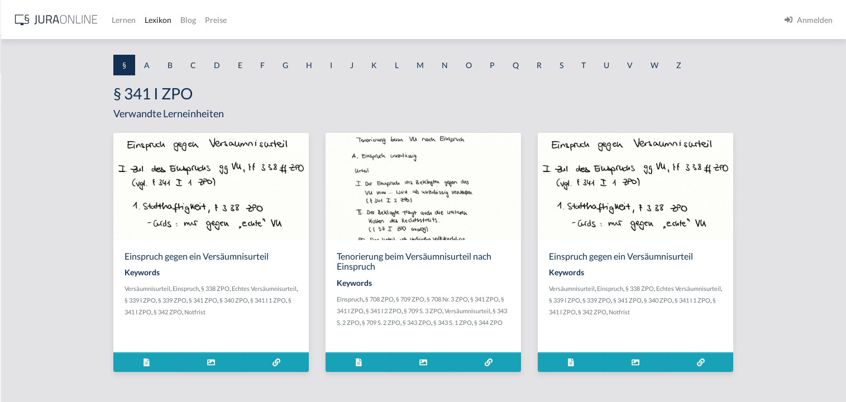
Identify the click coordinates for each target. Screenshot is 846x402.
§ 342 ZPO (257, 311)
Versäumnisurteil (237, 288)
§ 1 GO (20, 169)
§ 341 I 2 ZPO (473, 310)
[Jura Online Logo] (234, 20)
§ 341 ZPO (292, 300)
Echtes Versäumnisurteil (353, 288)
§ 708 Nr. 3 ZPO (536, 299)
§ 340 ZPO (323, 300)
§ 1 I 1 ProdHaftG (39, 244)
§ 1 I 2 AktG (29, 269)
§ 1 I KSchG (28, 345)
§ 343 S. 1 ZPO (542, 322)
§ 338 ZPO (304, 288)
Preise (393, 20)
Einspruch (275, 288)
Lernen (301, 20)
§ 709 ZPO (499, 299)
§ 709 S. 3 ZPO (512, 310)
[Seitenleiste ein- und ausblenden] (161, 17)
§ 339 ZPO (261, 300)
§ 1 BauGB (27, 144)
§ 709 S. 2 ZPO (470, 322)
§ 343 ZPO (506, 322)
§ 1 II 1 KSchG (32, 370)
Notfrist (284, 311)
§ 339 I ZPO (229, 300)
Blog (366, 20)
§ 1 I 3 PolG (28, 319)
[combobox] (89, 54)
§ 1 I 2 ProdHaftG (39, 294)
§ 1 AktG (24, 118)
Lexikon (335, 20)
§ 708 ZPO (469, 299)
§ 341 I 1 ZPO (357, 300)
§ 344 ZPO (577, 322)
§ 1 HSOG (25, 219)
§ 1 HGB (23, 194)
